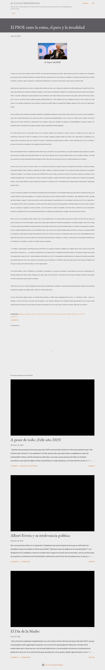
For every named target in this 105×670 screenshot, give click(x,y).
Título (13, 13)
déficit (34, 314)
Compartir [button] (14, 320)
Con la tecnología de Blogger (52, 665)
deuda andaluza (60, 314)
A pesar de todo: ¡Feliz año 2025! (36, 439)
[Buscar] (85, 3)
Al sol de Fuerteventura (25, 3)
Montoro (75, 314)
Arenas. (29, 314)
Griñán (68, 314)
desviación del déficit (46, 314)
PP (80, 314)
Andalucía (22, 314)
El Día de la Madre (25, 631)
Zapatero (14, 316)
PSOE (83, 314)
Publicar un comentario (29, 466)
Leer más (91, 466)
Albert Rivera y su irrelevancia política (40, 535)
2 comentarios (25, 657)
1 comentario (25, 561)
